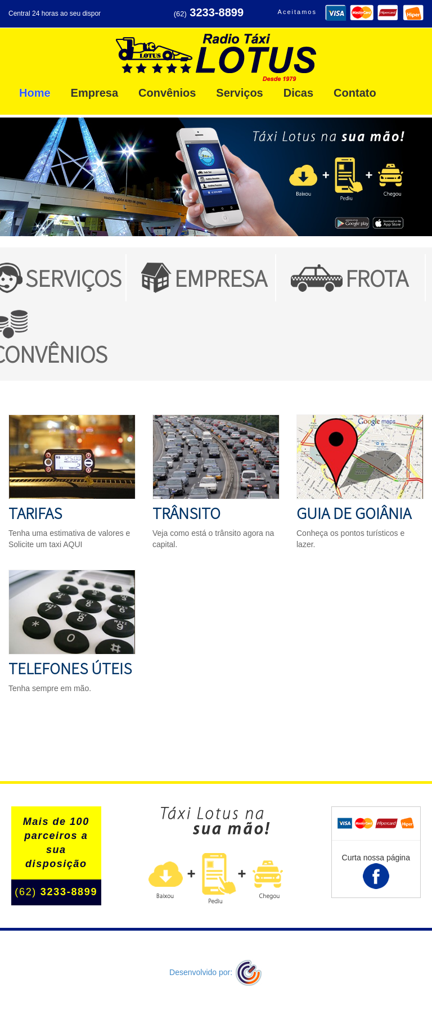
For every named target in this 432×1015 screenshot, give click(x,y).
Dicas (298, 93)
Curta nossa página (376, 871)
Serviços (239, 93)
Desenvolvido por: (216, 972)
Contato (355, 93)
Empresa (95, 93)
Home (35, 93)
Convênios (167, 93)
